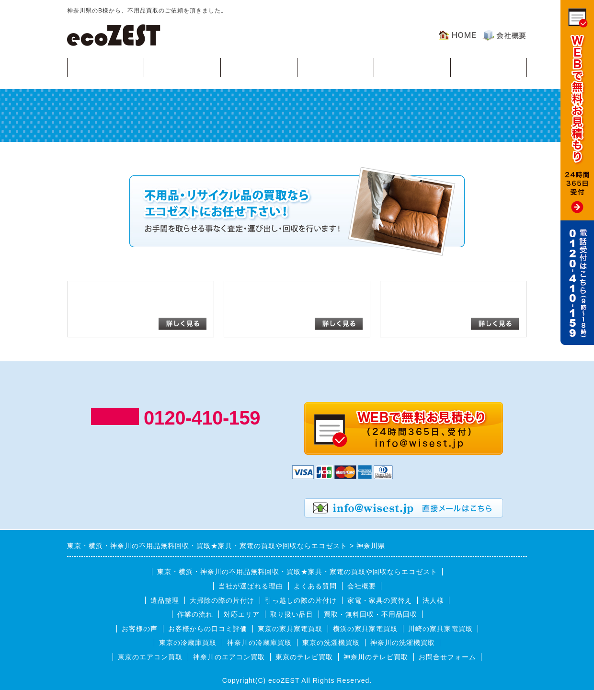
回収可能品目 (182, 67)
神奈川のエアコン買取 (229, 657)
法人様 (433, 600)
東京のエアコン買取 (150, 657)
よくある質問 (412, 67)
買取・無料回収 (105, 67)
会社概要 (361, 586)
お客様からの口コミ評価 (207, 628)
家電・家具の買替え (379, 600)
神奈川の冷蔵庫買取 (259, 642)
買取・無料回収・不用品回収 (370, 614)
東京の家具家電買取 (290, 628)
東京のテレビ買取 (304, 657)
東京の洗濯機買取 (331, 642)
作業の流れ (259, 67)
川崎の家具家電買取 (440, 628)
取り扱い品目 (291, 614)
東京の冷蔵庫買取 (188, 642)
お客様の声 (488, 67)
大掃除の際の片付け (222, 600)
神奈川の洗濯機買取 (402, 642)
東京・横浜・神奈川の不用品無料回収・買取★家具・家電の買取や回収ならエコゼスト (297, 571)
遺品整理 (164, 600)
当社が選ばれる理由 (250, 586)
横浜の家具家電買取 (365, 628)
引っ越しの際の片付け (301, 600)
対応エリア (335, 67)
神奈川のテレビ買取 (375, 657)
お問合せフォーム (447, 657)
